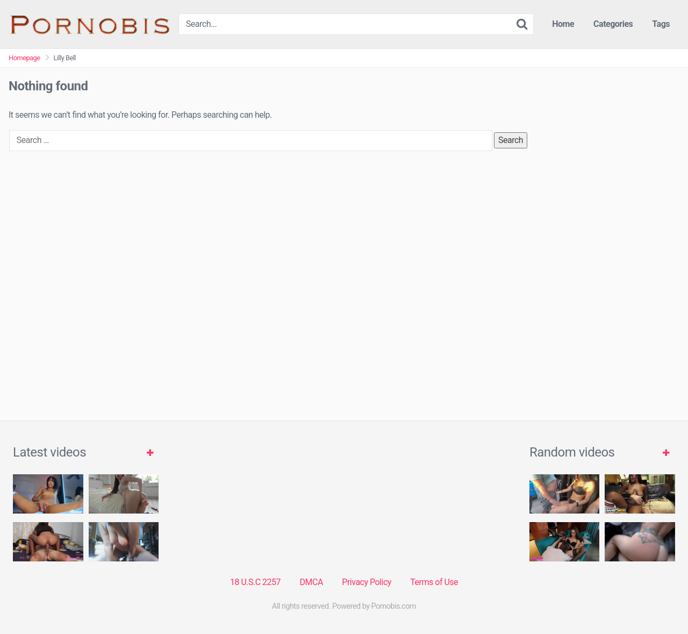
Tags (661, 24)
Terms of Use (434, 582)
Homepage (24, 58)
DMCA (311, 582)
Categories (613, 24)
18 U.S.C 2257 (255, 582)
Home (563, 24)
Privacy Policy (366, 582)
